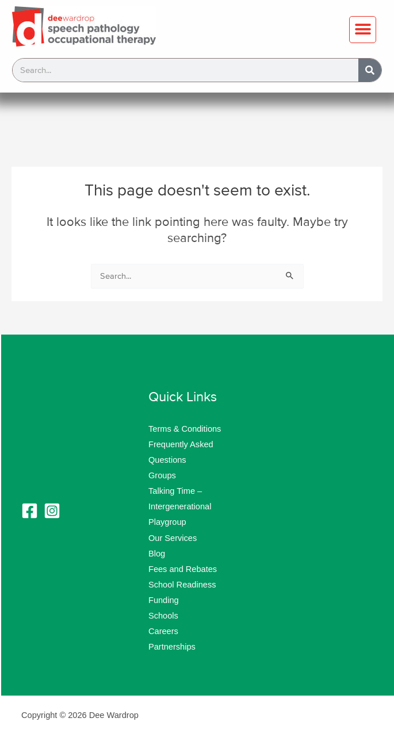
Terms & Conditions (184, 428)
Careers (163, 631)
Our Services (172, 538)
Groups (162, 475)
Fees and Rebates (182, 569)
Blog (156, 553)
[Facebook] (29, 510)
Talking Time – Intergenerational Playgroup (179, 506)
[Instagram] (52, 510)
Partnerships (172, 646)
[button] (362, 29)
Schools (163, 615)
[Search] (369, 70)
